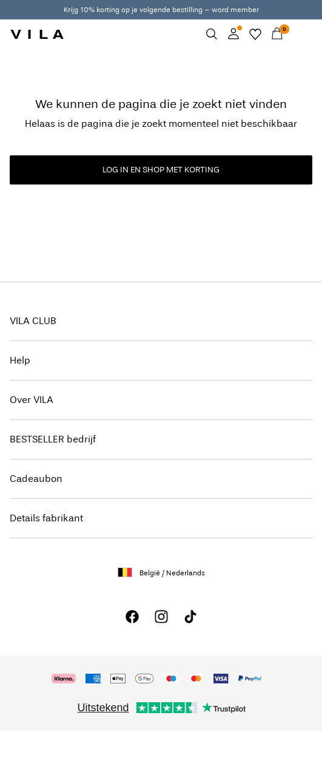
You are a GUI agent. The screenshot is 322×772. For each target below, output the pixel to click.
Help (20, 360)
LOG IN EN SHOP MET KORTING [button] (161, 169)
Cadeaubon (36, 478)
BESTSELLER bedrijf (53, 439)
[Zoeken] (212, 34)
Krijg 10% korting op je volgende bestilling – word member (161, 9)
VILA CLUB (33, 321)
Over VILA (31, 399)
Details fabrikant (46, 518)
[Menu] (299, 34)
